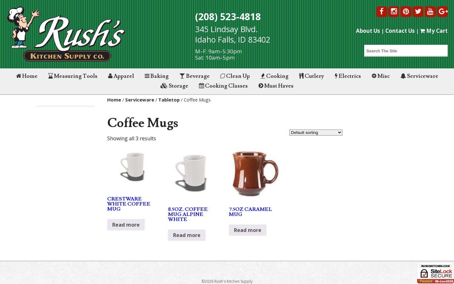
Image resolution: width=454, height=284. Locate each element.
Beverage (194, 76)
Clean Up (235, 76)
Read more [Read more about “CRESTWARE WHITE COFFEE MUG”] (126, 224)
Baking (157, 76)
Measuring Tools (72, 76)
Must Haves (276, 86)
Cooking (274, 76)
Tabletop (169, 99)
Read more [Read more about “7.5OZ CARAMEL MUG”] (247, 230)
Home (27, 76)
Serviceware (419, 76)
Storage (174, 86)
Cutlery (311, 76)
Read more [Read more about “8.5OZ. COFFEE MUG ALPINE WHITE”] (187, 235)
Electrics (348, 76)
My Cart (434, 30)
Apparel (121, 76)
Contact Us (400, 30)
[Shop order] (315, 133)
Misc (381, 76)
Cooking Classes (223, 86)
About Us (368, 30)
